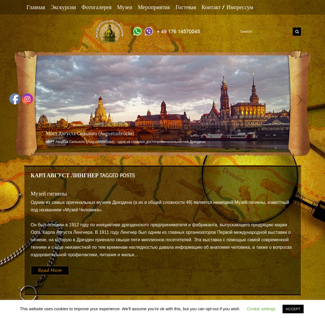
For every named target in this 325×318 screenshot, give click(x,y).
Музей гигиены (49, 193)
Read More (50, 270)
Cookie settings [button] (261, 308)
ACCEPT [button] (293, 309)
